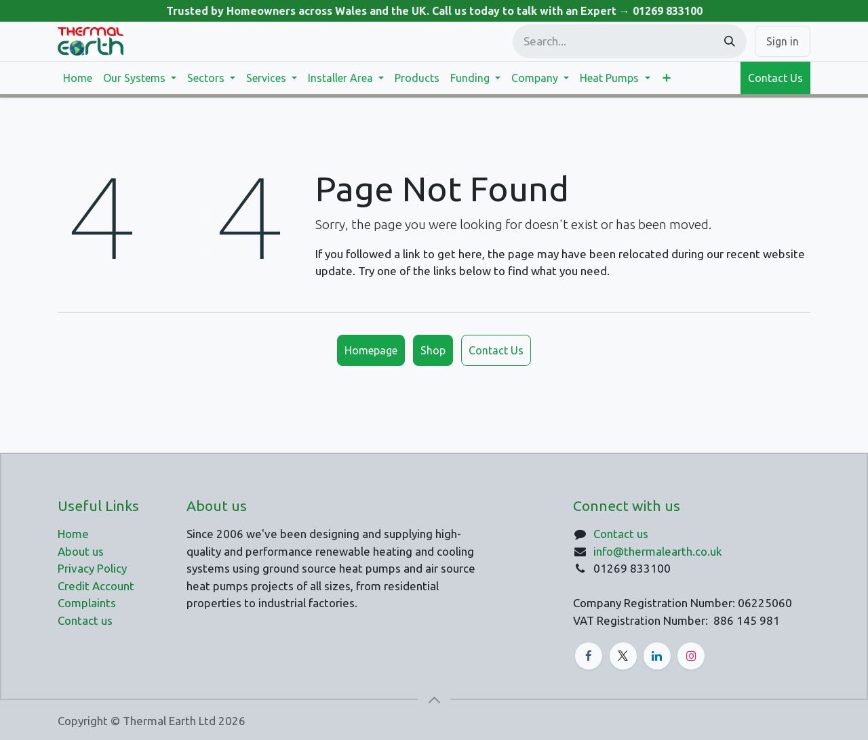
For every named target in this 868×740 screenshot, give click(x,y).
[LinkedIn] (657, 656)
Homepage (370, 350)
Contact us (620, 533)
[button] (434, 700)
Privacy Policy (92, 568)
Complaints (87, 602)
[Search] (730, 41)
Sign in (782, 41)
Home (73, 533)
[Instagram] (691, 656)
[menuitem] (78, 77)
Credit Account (96, 585)
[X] (623, 656)
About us (81, 551)
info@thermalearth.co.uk (657, 551)
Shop (433, 350)
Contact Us (775, 78)
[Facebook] (588, 656)
